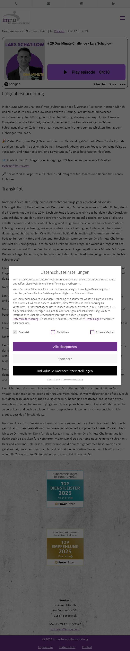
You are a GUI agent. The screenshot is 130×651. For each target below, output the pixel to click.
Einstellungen (93, 319)
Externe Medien (102, 332)
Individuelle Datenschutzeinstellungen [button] (65, 370)
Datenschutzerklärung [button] (73, 379)
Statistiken (60, 332)
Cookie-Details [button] (53, 379)
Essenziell (21, 332)
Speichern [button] (65, 358)
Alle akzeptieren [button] (65, 346)
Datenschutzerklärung (25, 319)
